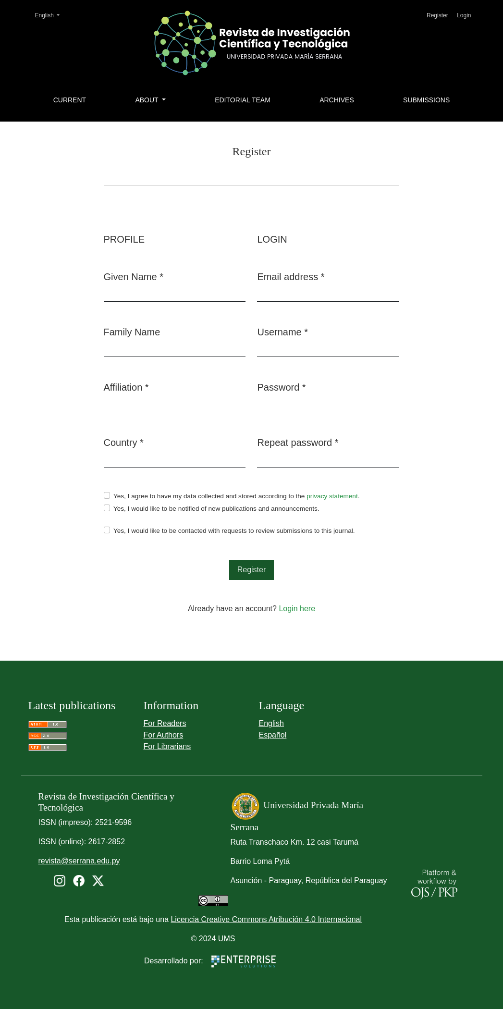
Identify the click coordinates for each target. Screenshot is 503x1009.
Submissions (426, 100)
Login (464, 15)
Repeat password (297, 441)
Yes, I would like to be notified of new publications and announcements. (216, 508)
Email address (290, 276)
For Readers (165, 723)
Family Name (132, 332)
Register (437, 15)
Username (282, 331)
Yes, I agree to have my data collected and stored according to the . (236, 496)
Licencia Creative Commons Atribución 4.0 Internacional (266, 919)
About (147, 100)
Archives (336, 100)
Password (281, 386)
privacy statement (332, 496)
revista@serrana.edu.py (79, 861)
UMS (226, 939)
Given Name (134, 276)
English (50, 15)
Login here (297, 608)
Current (69, 100)
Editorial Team (242, 100)
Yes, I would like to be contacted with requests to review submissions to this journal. (234, 530)
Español (273, 735)
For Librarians (167, 746)
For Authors (164, 735)
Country (124, 441)
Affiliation (126, 386)
